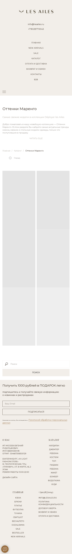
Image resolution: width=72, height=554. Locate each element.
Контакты (36, 74)
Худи (54, 484)
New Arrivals (36, 48)
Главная (36, 43)
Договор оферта (47, 508)
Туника (18, 513)
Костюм (54, 457)
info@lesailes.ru (36, 24)
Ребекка (54, 453)
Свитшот (18, 517)
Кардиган (54, 446)
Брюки (18, 502)
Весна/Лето (18, 521)
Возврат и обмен (47, 512)
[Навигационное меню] (4, 92)
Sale (36, 53)
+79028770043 (36, 29)
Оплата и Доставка (36, 64)
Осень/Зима (18, 525)
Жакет (54, 473)
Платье (18, 506)
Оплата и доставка (48, 516)
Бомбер (54, 477)
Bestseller (18, 533)
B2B (36, 79)
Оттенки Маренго (34, 151)
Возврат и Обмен (36, 69)
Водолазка (54, 480)
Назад (17, 158)
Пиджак (54, 465)
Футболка (18, 509)
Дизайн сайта (9, 477)
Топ (54, 461)
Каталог (36, 58)
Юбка (18, 498)
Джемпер (54, 449)
